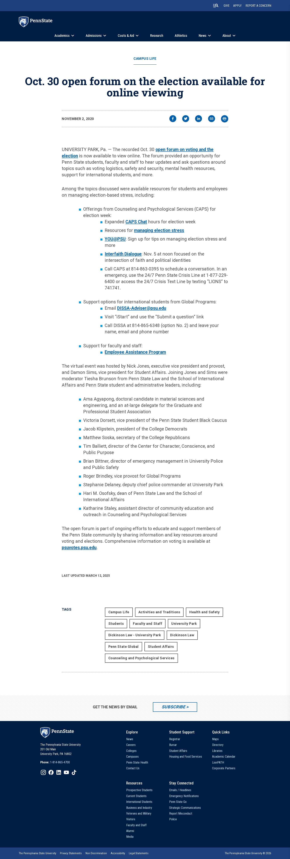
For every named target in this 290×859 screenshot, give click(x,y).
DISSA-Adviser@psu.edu (141, 308)
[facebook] (172, 119)
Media (129, 836)
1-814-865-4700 (60, 762)
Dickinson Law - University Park (134, 635)
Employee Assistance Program (135, 352)
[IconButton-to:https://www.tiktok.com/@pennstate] (74, 772)
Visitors (130, 819)
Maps (215, 739)
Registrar (174, 739)
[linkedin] (198, 119)
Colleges (131, 751)
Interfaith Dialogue (123, 254)
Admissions (94, 36)
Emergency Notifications (184, 796)
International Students (139, 802)
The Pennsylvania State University (37, 853)
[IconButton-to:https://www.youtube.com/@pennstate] (66, 772)
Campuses (132, 756)
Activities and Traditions (159, 612)
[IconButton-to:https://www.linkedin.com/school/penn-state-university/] (59, 772)
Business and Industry (139, 808)
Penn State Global (123, 647)
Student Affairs (161, 647)
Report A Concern (258, 5)
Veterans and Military (138, 813)
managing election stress (159, 230)
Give (226, 5)
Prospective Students (139, 790)
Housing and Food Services (185, 756)
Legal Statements (138, 853)
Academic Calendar (223, 756)
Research (156, 36)
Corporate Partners (223, 768)
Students (116, 624)
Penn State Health (137, 762)
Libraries (217, 751)
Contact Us (132, 768)
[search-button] (216, 6)
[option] (55, 762)
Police (173, 819)
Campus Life (145, 59)
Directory (217, 745)
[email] (211, 119)
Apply (237, 5)
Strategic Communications (185, 808)
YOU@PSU (115, 239)
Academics (62, 36)
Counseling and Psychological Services (141, 658)
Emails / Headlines (180, 790)
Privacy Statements (71, 853)
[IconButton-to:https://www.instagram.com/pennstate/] (43, 772)
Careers (131, 745)
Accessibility (118, 853)
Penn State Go (178, 802)
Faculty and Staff (147, 624)
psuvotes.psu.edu (79, 547)
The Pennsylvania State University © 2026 (248, 853)
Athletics (181, 36)
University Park (184, 624)
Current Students (136, 796)
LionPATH (218, 762)
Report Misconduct (180, 813)
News (202, 36)
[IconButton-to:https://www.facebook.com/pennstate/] (51, 772)
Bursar (173, 745)
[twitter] (185, 119)
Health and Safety (204, 612)
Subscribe (173, 707)
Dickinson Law (182, 635)
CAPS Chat (136, 221)
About (226, 36)
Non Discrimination (96, 853)
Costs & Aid (126, 36)
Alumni (130, 831)
